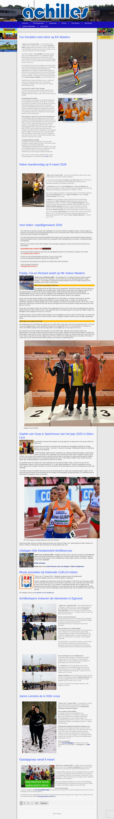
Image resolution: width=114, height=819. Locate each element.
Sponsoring (88, 23)
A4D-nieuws (44, 26)
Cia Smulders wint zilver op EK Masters (44, 37)
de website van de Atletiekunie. (44, 592)
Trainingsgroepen (38, 23)
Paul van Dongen (63, 566)
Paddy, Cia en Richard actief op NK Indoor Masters (52, 273)
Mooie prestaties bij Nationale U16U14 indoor (48, 572)
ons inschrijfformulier (42, 790)
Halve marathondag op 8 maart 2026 (43, 164)
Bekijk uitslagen (39, 563)
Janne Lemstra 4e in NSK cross (39, 696)
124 (36, 803)
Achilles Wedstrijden (28, 26)
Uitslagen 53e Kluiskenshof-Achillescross (45, 550)
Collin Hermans (51, 566)
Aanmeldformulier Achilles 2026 (31, 248)
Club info (25, 23)
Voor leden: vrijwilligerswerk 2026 (40, 225)
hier (47, 156)
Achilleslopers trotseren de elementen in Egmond (50, 598)
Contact (63, 23)
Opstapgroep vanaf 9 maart (37, 759)
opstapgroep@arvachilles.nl (47, 796)
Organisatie (52, 23)
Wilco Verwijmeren (77, 566)
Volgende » (44, 803)
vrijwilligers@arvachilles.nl (31, 253)
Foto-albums (75, 23)
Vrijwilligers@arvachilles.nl (29, 266)
